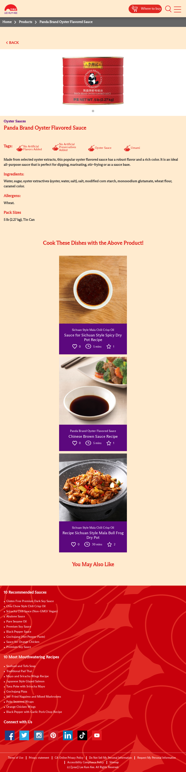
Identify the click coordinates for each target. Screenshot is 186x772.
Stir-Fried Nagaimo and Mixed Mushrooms (33, 696)
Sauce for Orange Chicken (22, 642)
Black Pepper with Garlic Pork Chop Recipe (34, 712)
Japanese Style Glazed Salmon (25, 681)
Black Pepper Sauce (18, 631)
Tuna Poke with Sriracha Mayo (25, 686)
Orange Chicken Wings (21, 707)
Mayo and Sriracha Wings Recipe (27, 676)
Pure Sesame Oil (16, 621)
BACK (14, 43)
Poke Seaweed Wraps (20, 701)
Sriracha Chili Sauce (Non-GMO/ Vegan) (32, 611)
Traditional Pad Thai (19, 671)
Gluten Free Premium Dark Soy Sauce (30, 601)
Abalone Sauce (15, 616)
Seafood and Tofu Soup (21, 666)
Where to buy (151, 8)
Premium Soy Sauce (18, 626)
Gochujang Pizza (16, 691)
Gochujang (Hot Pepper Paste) (25, 637)
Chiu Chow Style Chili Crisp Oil (26, 606)
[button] (168, 9)
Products (25, 22)
